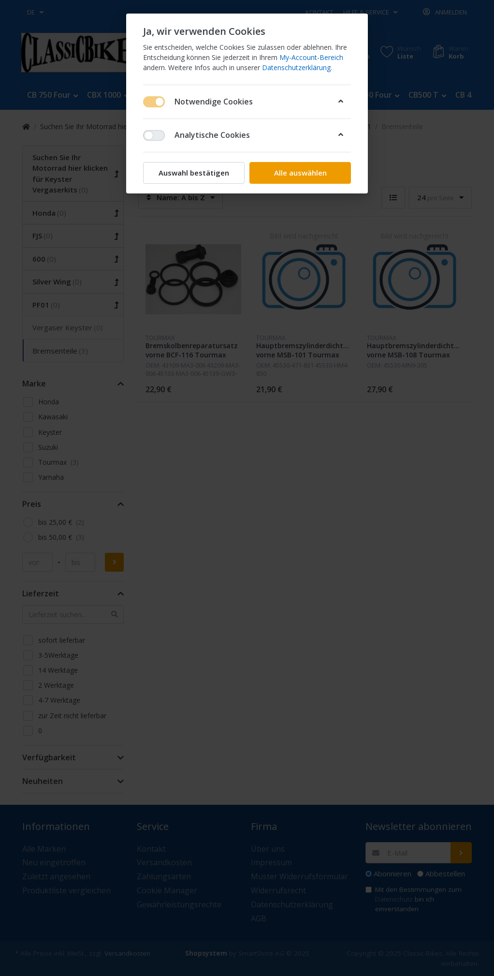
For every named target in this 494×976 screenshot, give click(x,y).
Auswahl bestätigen (194, 172)
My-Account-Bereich (311, 57)
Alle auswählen (300, 172)
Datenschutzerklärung (296, 67)
